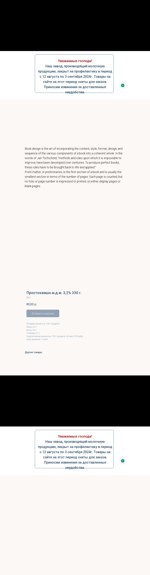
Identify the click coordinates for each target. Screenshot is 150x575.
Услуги (75, 37)
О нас (75, 31)
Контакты (75, 44)
